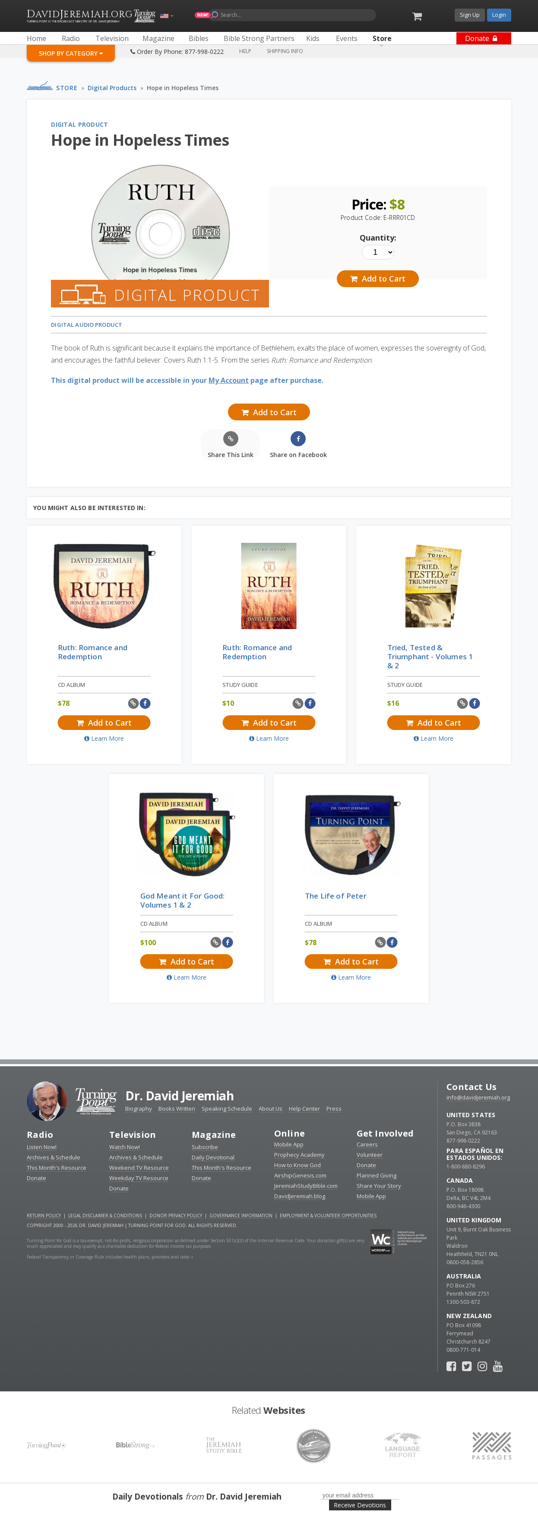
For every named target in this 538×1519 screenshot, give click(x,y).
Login (499, 15)
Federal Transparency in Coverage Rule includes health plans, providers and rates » (110, 1257)
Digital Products (112, 88)
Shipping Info (285, 51)
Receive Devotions (360, 1505)
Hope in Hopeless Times (182, 88)
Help (245, 51)
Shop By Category (71, 53)
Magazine (214, 1134)
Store (66, 88)
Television (132, 1134)
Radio (40, 1134)
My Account (229, 380)
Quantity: (378, 237)
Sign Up (470, 15)
